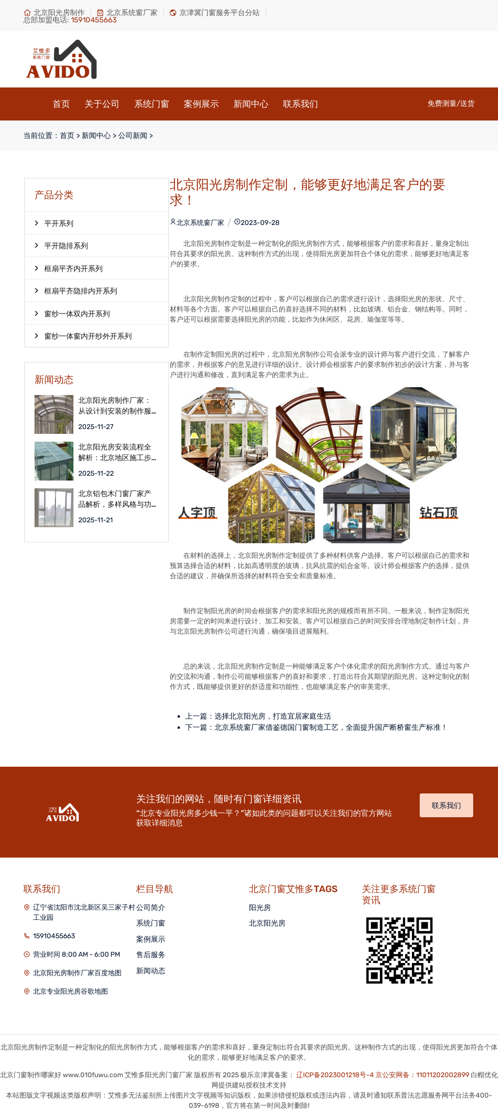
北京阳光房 (267, 923)
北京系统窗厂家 (127, 12)
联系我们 (300, 104)
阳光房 (260, 907)
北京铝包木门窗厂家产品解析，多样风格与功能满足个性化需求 (114, 499)
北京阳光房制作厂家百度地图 (77, 973)
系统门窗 (151, 104)
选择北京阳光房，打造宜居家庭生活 (272, 716)
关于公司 (102, 104)
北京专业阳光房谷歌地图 (70, 991)
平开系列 (54, 223)
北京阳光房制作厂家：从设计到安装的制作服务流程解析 (114, 406)
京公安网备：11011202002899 (422, 1075)
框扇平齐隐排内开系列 (76, 290)
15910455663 (54, 936)
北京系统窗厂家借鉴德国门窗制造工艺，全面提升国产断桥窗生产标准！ (331, 727)
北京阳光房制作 (54, 12)
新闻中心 (250, 104)
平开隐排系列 (61, 245)
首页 (61, 104)
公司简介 (150, 907)
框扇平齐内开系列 (69, 268)
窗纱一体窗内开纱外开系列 (83, 336)
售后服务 (150, 954)
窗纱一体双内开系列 (72, 313)
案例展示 (201, 104)
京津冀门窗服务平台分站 (214, 12)
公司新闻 (132, 135)
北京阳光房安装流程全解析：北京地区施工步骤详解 (114, 453)
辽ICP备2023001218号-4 (335, 1075)
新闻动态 (150, 970)
